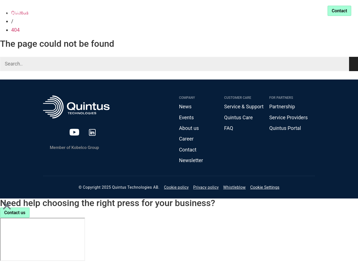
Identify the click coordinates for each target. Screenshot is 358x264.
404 (15, 30)
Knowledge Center (174, 10)
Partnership (218, 10)
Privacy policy (206, 187)
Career (186, 139)
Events (186, 117)
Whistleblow (234, 187)
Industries (125, 10)
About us (189, 128)
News (185, 107)
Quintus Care (238, 117)
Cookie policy (176, 187)
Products (86, 10)
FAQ (228, 128)
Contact (188, 150)
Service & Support (262, 10)
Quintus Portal (285, 128)
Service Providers (288, 117)
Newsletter (191, 161)
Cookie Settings (265, 187)
